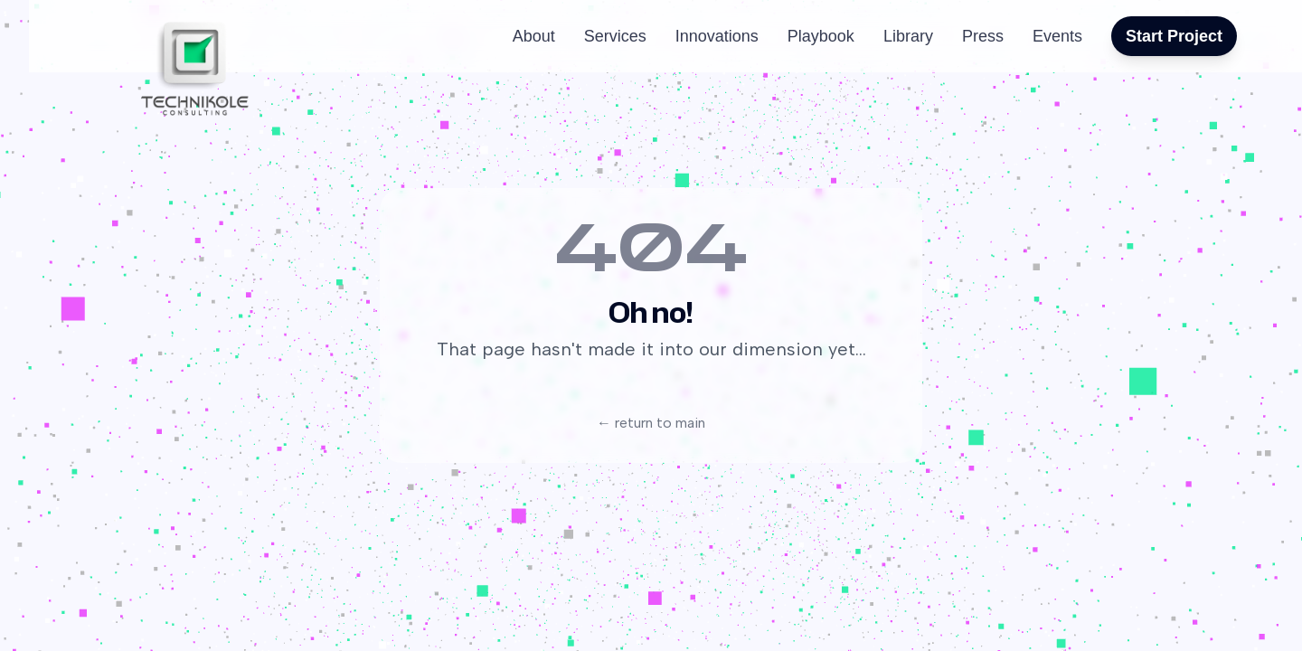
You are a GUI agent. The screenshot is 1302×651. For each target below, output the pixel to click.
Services (615, 36)
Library (908, 36)
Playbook (821, 36)
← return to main (651, 422)
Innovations (717, 36)
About (534, 36)
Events (1057, 36)
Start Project (1174, 36)
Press (983, 36)
